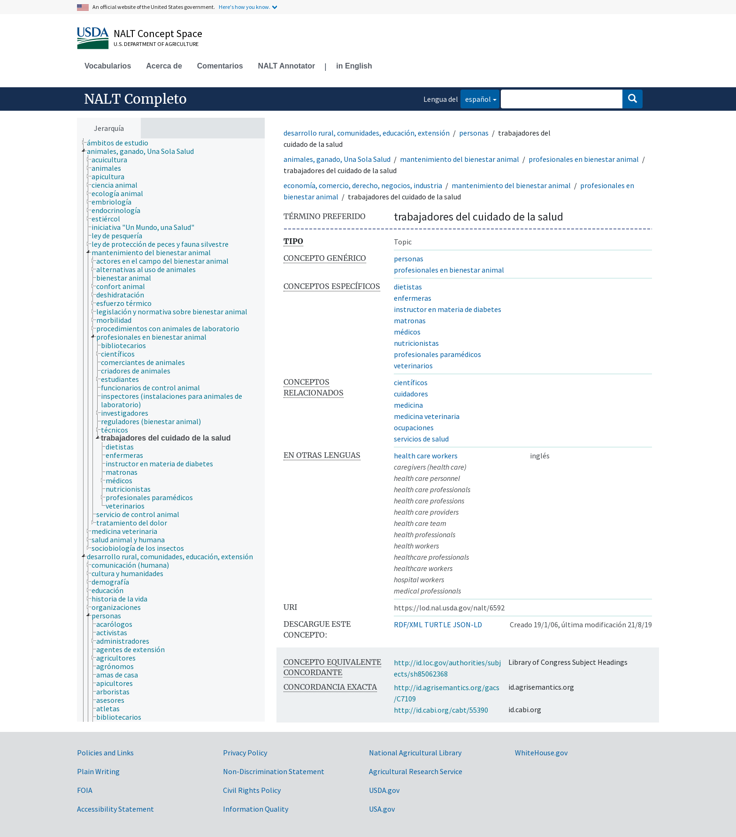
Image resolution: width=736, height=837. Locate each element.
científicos (411, 382)
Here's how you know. (244, 6)
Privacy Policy (245, 752)
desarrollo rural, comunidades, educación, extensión (367, 132)
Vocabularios (107, 66)
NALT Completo (135, 99)
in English (354, 66)
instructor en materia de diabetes (447, 309)
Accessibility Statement (115, 809)
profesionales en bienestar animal (584, 159)
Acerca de (164, 66)
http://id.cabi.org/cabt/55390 (441, 710)
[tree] (171, 430)
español (475, 98)
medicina (408, 405)
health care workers (426, 455)
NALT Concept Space (158, 33)
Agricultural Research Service (415, 771)
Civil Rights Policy (252, 790)
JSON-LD (467, 624)
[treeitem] (121, 142)
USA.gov (382, 809)
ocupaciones (414, 427)
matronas (410, 320)
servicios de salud (421, 438)
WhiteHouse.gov (541, 752)
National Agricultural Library (415, 752)
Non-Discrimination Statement (273, 771)
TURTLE (437, 624)
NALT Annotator (286, 66)
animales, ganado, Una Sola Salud (337, 159)
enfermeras (412, 298)
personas (474, 132)
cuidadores (411, 393)
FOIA (84, 790)
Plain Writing (98, 771)
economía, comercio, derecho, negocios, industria (363, 185)
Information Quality (255, 809)
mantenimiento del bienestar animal (459, 159)
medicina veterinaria (427, 416)
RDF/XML (408, 624)
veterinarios (413, 365)
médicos (407, 331)
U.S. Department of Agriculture (156, 43)
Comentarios (220, 66)
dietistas (408, 286)
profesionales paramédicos (437, 354)
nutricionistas (416, 343)
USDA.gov (384, 790)
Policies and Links (105, 752)
